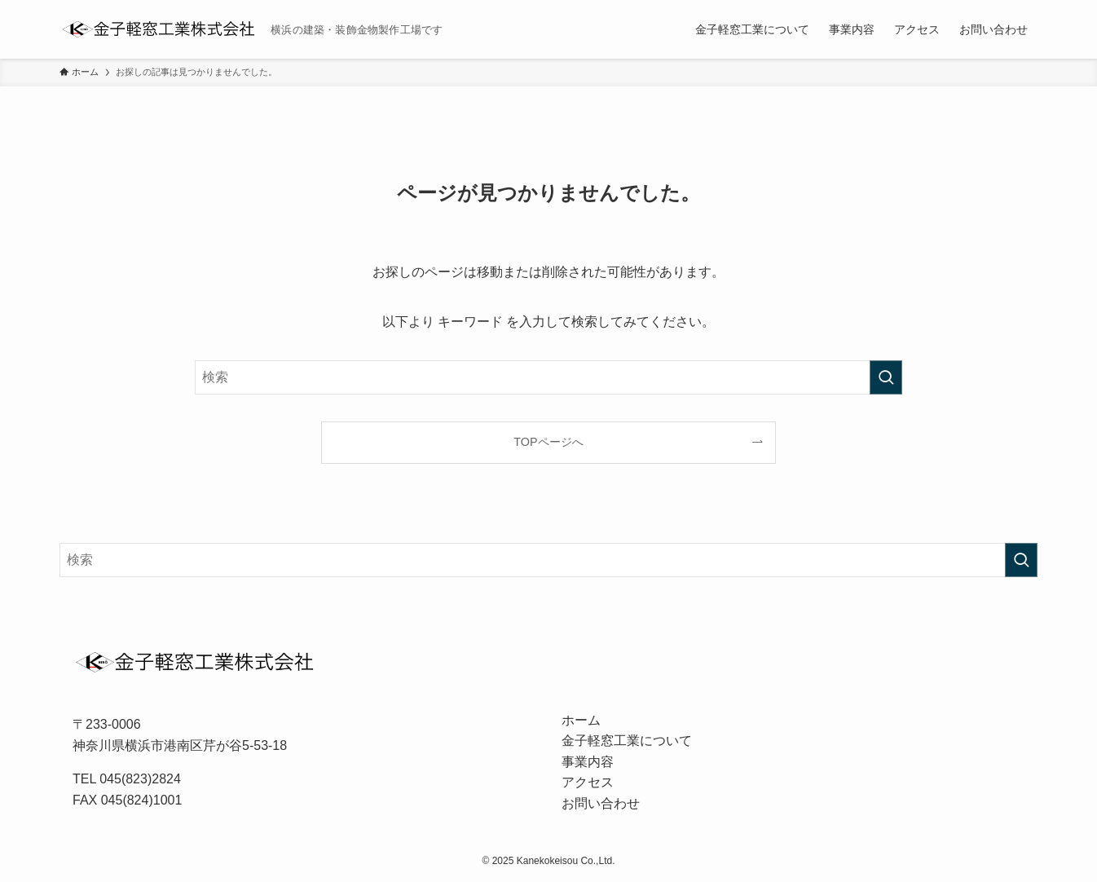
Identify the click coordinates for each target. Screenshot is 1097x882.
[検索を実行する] (886, 377)
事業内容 (588, 762)
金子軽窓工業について (627, 740)
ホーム (581, 720)
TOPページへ (548, 441)
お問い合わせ (601, 803)
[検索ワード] (548, 377)
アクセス (588, 782)
